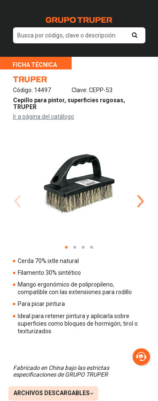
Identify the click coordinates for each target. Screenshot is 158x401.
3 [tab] (83, 247)
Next (141, 191)
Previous (17, 191)
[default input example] (79, 35)
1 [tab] (66, 247)
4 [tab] (92, 247)
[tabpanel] (79, 185)
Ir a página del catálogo (43, 116)
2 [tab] (75, 247)
